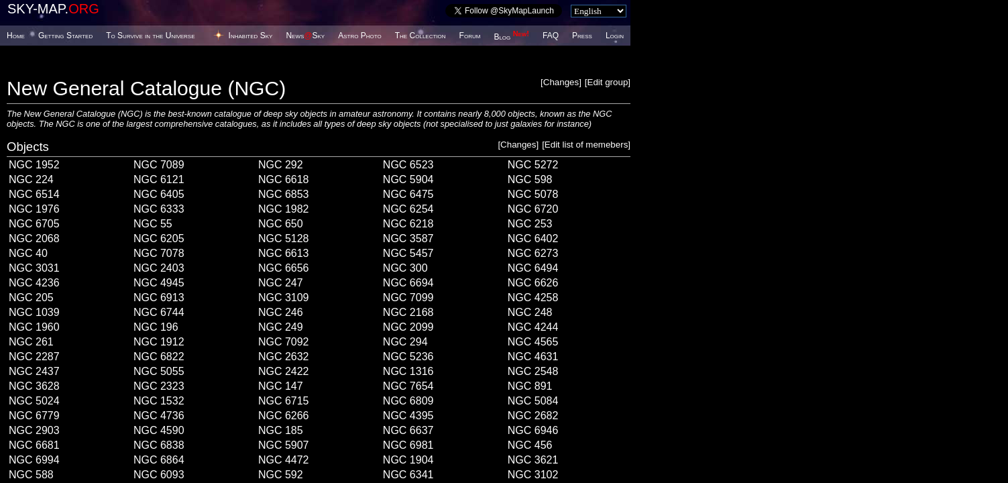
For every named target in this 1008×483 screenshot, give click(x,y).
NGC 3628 (34, 386)
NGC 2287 (34, 356)
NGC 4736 (158, 415)
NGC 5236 (408, 356)
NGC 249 (280, 327)
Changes (561, 82)
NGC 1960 (34, 327)
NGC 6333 (158, 209)
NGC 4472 (283, 460)
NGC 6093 (158, 474)
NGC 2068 (34, 238)
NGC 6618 (283, 179)
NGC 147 (280, 386)
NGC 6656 (283, 268)
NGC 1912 (158, 341)
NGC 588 (31, 474)
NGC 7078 (158, 253)
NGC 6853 (283, 194)
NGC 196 (155, 327)
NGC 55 (152, 223)
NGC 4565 (533, 341)
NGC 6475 (408, 194)
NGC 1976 (34, 209)
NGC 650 (280, 223)
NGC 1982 (283, 209)
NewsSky (305, 35)
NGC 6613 (283, 253)
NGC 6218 (408, 223)
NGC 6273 (533, 253)
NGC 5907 (283, 445)
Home (16, 35)
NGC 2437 (34, 371)
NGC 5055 (158, 371)
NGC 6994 (34, 460)
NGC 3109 (283, 297)
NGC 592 (280, 474)
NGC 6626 (533, 282)
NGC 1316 (408, 371)
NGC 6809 (408, 401)
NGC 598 (530, 179)
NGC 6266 (283, 415)
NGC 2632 (283, 356)
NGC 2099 (408, 327)
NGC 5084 (533, 401)
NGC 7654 (408, 386)
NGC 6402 (533, 238)
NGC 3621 (533, 460)
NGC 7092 (283, 341)
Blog (511, 37)
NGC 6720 (533, 209)
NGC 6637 (408, 430)
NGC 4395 (408, 415)
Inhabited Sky (251, 35)
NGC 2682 (533, 415)
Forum (470, 35)
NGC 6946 (533, 430)
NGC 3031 (34, 268)
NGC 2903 (34, 430)
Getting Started (65, 35)
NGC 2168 (408, 312)
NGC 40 (28, 253)
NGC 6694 (408, 282)
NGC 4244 (533, 327)
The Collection (420, 35)
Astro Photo (360, 35)
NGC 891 (530, 386)
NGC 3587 (408, 238)
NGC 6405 (158, 194)
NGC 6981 (408, 445)
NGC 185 (280, 430)
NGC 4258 (533, 297)
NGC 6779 (34, 415)
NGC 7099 (408, 297)
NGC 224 (31, 179)
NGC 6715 (283, 401)
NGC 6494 (533, 268)
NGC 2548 (533, 371)
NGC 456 (530, 445)
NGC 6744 (158, 312)
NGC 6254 (408, 209)
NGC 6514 (34, 194)
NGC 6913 (158, 297)
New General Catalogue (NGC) (146, 88)
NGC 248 (530, 312)
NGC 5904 (408, 179)
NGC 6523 (408, 164)
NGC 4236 (34, 282)
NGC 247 (280, 282)
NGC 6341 (408, 474)
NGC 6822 (158, 356)
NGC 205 (31, 297)
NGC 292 (280, 164)
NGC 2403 (158, 268)
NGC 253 (530, 223)
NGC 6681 (34, 445)
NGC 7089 (158, 164)
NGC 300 (405, 268)
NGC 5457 (408, 253)
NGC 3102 (533, 474)
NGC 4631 (533, 356)
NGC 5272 (533, 164)
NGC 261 (31, 341)
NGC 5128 (283, 238)
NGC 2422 (283, 371)
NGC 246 (280, 312)
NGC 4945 (158, 282)
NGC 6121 (158, 179)
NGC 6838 (158, 445)
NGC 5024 (34, 401)
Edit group (607, 82)
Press (582, 35)
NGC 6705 (34, 223)
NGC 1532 (158, 401)
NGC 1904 (408, 460)
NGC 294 (405, 341)
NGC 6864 (158, 460)
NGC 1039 (34, 312)
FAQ (551, 35)
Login (615, 35)
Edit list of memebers (586, 145)
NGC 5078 (533, 194)
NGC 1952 (34, 164)
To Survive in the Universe (150, 35)
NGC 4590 (158, 430)
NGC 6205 (158, 238)
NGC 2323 (158, 386)
